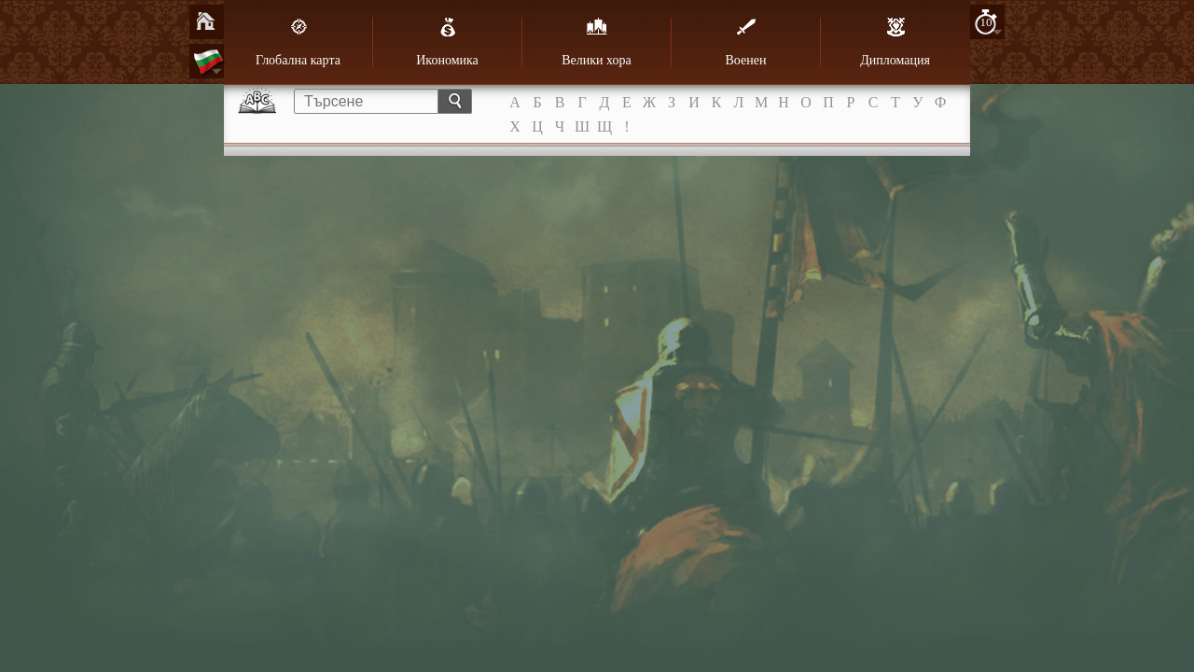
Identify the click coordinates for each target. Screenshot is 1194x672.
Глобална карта (298, 42)
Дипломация (895, 42)
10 (986, 22)
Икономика (447, 42)
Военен (746, 42)
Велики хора (597, 42)
